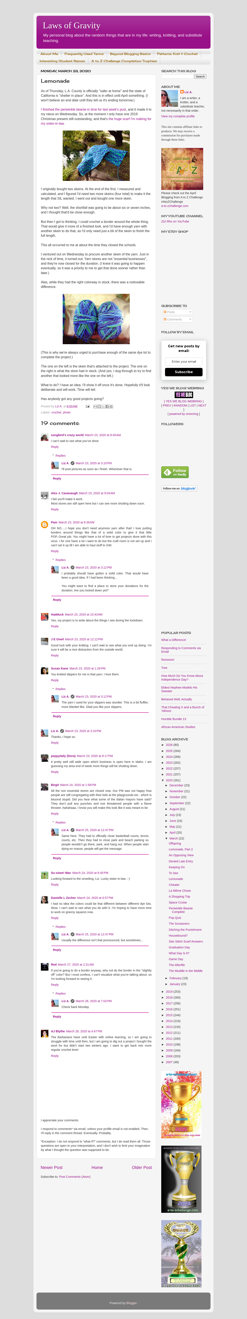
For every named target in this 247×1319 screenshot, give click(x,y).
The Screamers (179, 923)
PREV (167, 405)
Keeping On (177, 867)
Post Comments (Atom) (75, 1176)
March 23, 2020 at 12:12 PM (84, 639)
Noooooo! (167, 659)
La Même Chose (180, 890)
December (177, 785)
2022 (169, 768)
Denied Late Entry (181, 861)
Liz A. (65, 463)
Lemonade (176, 879)
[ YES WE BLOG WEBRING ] (183, 401)
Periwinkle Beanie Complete (181, 910)
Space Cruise (178, 902)
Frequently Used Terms (84, 54)
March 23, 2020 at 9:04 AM (97, 493)
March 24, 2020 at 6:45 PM (90, 873)
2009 (169, 1050)
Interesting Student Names (62, 61)
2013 (169, 1027)
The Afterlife (177, 965)
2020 (169, 780)
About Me (49, 54)
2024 (169, 756)
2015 (169, 1015)
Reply (55, 446)
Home (97, 1167)
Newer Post (51, 1167)
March (174, 838)
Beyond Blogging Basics (130, 54)
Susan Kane (59, 668)
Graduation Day (179, 947)
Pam (54, 522)
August (175, 809)
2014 (169, 1021)
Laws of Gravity (71, 25)
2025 (169, 751)
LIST (193, 405)
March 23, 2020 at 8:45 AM (103, 435)
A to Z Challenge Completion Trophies (124, 61)
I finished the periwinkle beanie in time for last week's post (83, 109)
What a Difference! (173, 640)
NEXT (202, 405)
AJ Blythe (58, 1031)
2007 (169, 1062)
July (173, 815)
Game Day (176, 959)
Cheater (174, 884)
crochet (56, 412)
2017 (169, 1003)
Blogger (131, 1303)
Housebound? (178, 935)
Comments (173, 319)
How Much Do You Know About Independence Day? (182, 677)
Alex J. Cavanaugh (64, 493)
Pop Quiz (175, 917)
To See (173, 873)
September (177, 803)
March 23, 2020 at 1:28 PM (87, 668)
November (177, 791)
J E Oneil (57, 639)
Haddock (57, 614)
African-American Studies (178, 727)
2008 (169, 1056)
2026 (169, 744)
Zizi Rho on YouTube (175, 221)
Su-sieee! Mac (61, 873)
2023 (169, 762)
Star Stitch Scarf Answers (186, 941)
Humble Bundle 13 (173, 719)
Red (54, 964)
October (175, 797)
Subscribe (184, 372)
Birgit (55, 785)
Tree (164, 667)
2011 (169, 1038)
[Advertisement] (183, 562)
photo (67, 412)
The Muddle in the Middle (186, 971)
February (176, 978)
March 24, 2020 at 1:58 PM (78, 785)
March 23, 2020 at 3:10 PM (94, 463)
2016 (169, 1009)
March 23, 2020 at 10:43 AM (84, 614)
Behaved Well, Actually (176, 699)
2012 (169, 1032)
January (175, 984)
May (173, 826)
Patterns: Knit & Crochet (177, 54)
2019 (169, 991)
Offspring (175, 843)
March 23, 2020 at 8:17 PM (95, 756)
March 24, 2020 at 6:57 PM (95, 897)
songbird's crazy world (67, 435)
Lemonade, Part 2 (181, 849)
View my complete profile (178, 116)
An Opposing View (181, 855)
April (173, 832)
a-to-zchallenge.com (174, 206)
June (173, 820)
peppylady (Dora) (63, 756)
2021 (169, 774)
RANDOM (180, 405)
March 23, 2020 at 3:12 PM (94, 567)
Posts (169, 312)
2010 (169, 1044)
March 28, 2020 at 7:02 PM (94, 1001)
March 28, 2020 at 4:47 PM (84, 1031)
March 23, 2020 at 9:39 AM (76, 522)
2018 (169, 997)
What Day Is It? (179, 953)
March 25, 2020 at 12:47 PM (94, 830)
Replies (61, 455)
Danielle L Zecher (63, 897)
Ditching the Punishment (185, 929)
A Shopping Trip (179, 896)
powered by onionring (183, 414)
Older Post (142, 1167)
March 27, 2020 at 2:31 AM (76, 964)
